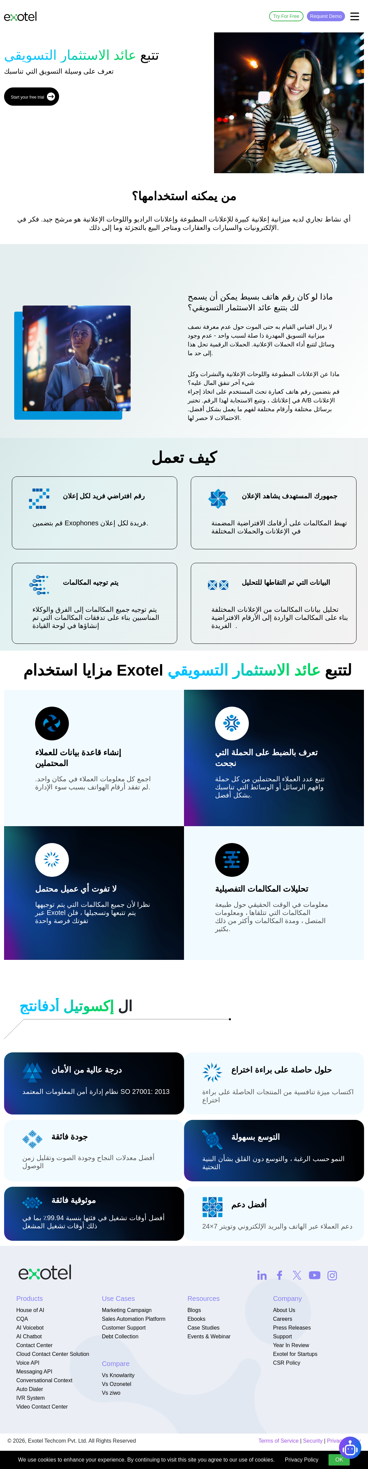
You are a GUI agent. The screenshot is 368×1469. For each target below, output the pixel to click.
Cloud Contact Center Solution (52, 1354)
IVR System (30, 1398)
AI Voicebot (30, 1328)
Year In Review (291, 1345)
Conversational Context (44, 1380)
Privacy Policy (302, 1460)
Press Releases (292, 1328)
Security (313, 1441)
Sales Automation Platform (134, 1319)
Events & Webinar (209, 1336)
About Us (284, 1310)
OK (339, 1460)
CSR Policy (286, 1363)
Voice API (28, 1363)
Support (282, 1336)
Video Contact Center (42, 1407)
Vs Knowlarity (118, 1375)
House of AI (30, 1310)
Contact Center (34, 1345)
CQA (22, 1319)
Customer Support (124, 1328)
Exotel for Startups (295, 1354)
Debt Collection (120, 1336)
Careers (282, 1319)
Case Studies (203, 1328)
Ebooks (196, 1319)
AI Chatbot (29, 1336)
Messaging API (34, 1371)
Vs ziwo (111, 1393)
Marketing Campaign (127, 1310)
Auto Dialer (29, 1389)
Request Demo (326, 16)
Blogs (194, 1310)
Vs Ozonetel (116, 1384)
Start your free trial (33, 97)
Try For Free (286, 16)
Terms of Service (278, 1441)
